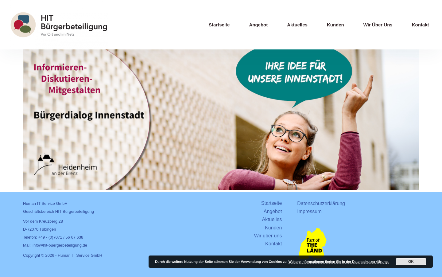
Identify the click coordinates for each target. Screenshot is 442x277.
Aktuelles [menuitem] (297, 24)
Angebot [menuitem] (258, 24)
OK (411, 261)
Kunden (273, 227)
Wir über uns (268, 235)
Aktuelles (272, 219)
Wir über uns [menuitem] (378, 24)
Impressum (309, 211)
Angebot (273, 211)
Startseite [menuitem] (219, 24)
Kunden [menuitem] (335, 24)
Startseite (271, 203)
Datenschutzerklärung (321, 203)
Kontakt (273, 243)
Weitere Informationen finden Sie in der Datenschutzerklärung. (339, 261)
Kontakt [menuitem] (420, 24)
